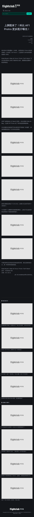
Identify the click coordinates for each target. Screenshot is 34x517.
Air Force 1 (30, 42)
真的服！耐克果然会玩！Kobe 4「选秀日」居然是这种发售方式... (16, 475)
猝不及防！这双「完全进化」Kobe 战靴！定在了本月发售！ (15, 374)
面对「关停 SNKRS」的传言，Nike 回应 (11, 500)
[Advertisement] (17, 285)
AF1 (31, 41)
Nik (31, 43)
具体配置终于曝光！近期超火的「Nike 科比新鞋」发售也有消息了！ (17, 325)
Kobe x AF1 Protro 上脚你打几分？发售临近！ (12, 349)
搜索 (29, 13)
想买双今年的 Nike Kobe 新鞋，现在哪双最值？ (12, 398)
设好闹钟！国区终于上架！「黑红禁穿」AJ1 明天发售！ (14, 451)
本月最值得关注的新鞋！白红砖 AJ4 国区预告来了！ (13, 427)
